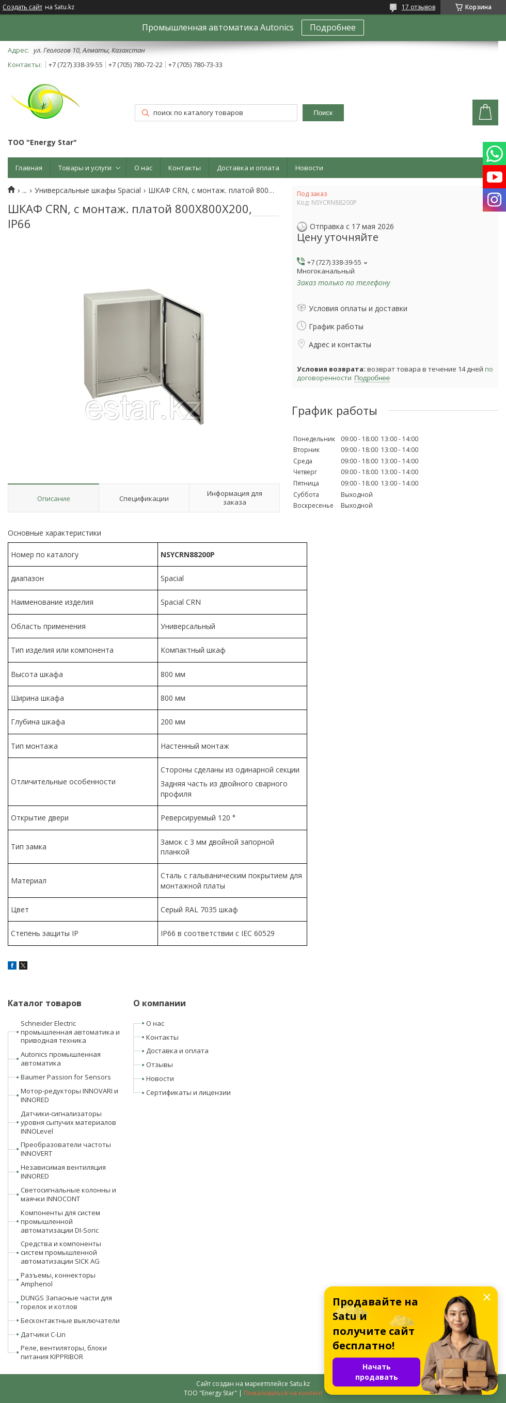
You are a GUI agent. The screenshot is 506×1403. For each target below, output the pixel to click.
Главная (28, 167)
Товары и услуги (85, 167)
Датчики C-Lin (43, 1334)
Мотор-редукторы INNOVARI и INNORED (69, 1095)
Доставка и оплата (248, 167)
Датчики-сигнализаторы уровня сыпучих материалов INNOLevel (68, 1122)
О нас (143, 167)
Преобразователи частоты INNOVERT (66, 1149)
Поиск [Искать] (323, 113)
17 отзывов (418, 7)
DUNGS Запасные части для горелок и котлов (66, 1302)
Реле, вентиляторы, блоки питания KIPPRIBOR (64, 1352)
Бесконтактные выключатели (70, 1320)
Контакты (184, 167)
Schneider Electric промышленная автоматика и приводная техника (70, 1032)
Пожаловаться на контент (283, 1393)
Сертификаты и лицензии (188, 1092)
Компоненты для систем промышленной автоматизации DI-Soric (60, 1221)
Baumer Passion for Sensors (66, 1077)
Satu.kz (300, 1383)
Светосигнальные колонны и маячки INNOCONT (68, 1194)
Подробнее (333, 27)
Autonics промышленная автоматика (61, 1059)
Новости (309, 167)
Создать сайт (22, 7)
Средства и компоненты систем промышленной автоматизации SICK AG (61, 1252)
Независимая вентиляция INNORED (63, 1172)
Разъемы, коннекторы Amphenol (58, 1279)
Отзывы (159, 1064)
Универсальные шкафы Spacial (88, 190)
